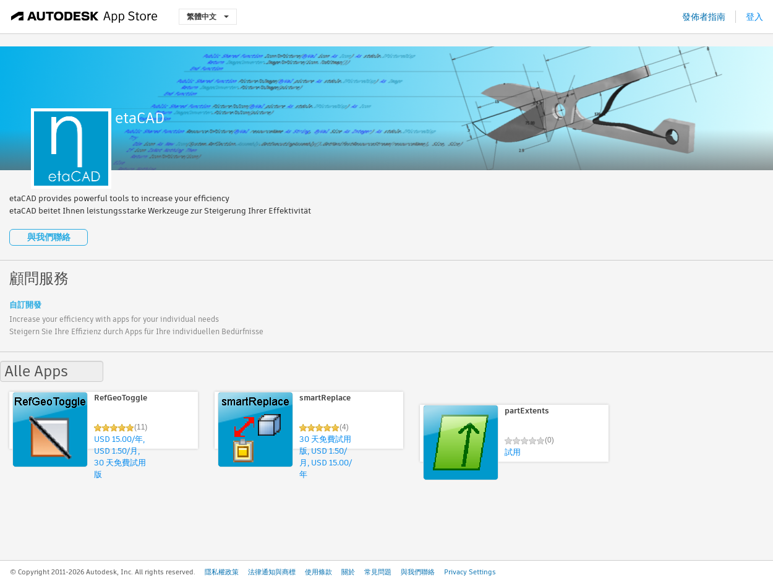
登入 (754, 17)
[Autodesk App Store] (84, 16)
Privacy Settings (470, 572)
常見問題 (377, 572)
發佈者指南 (703, 17)
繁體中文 (208, 16)
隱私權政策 (222, 572)
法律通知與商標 (272, 572)
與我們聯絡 (48, 237)
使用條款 (318, 572)
